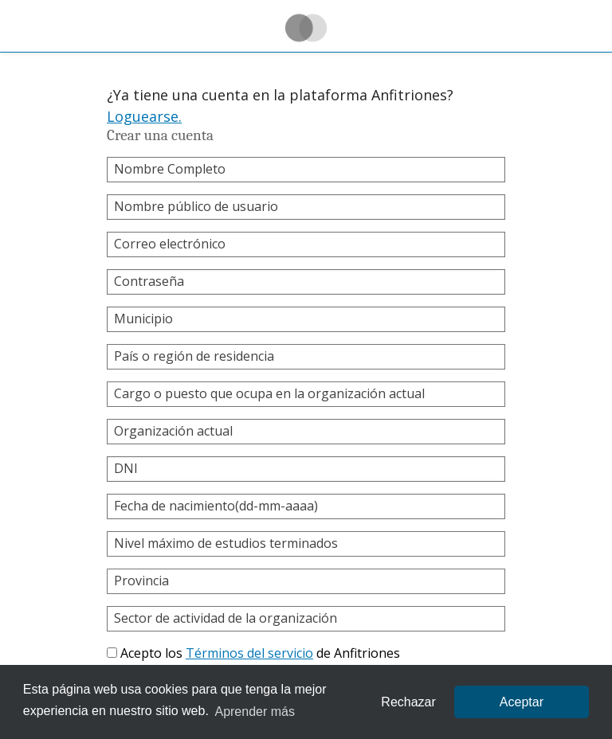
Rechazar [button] (408, 702)
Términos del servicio (249, 653)
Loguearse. (144, 116)
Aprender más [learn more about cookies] (254, 711)
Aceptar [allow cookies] (521, 702)
